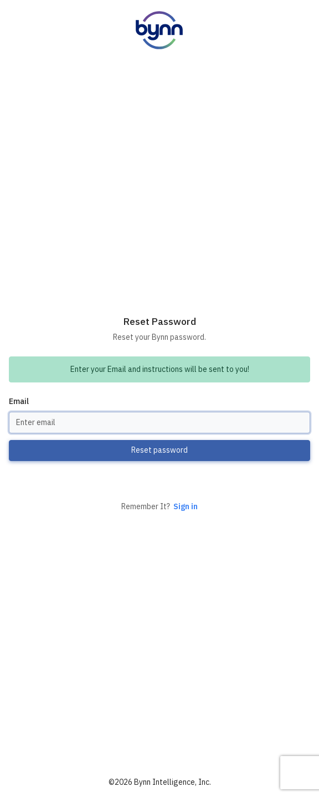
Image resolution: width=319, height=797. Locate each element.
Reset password (159, 450)
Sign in (185, 506)
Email (19, 401)
